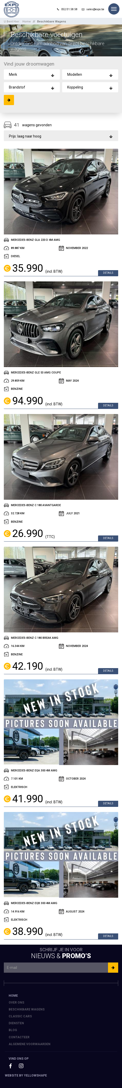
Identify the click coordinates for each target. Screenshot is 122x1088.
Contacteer (19, 1037)
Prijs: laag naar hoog (25, 136)
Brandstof (17, 87)
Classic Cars (20, 1016)
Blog (13, 1030)
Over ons (16, 1002)
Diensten (16, 1023)
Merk (13, 74)
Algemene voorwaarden (29, 1044)
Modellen (74, 74)
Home (26, 21)
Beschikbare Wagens (51, 21)
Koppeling (75, 87)
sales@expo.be (93, 9)
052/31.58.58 (67, 9)
